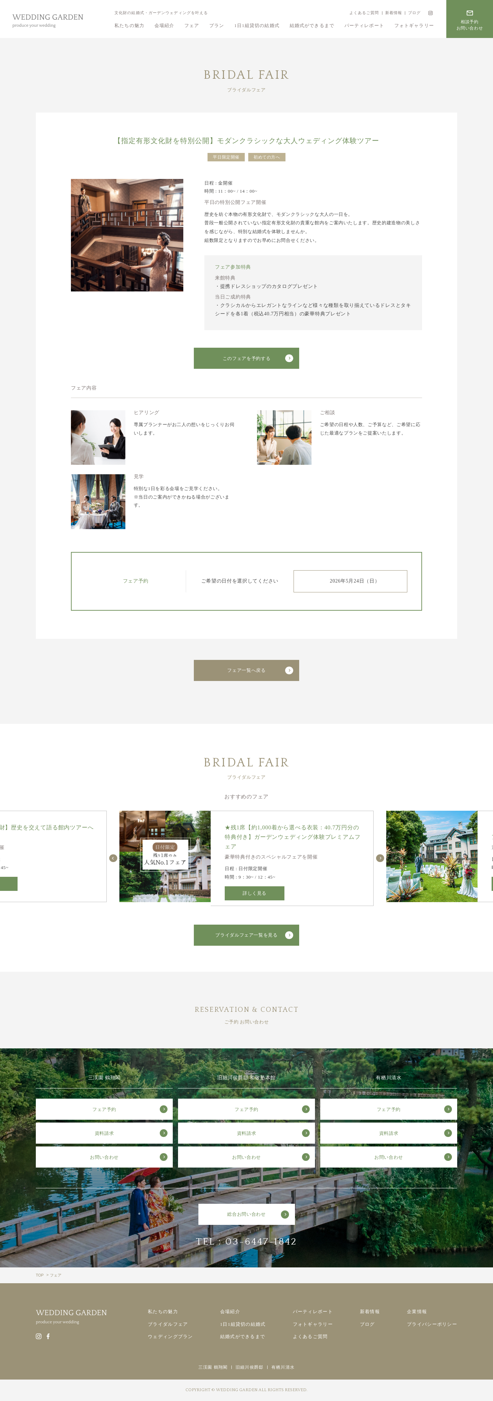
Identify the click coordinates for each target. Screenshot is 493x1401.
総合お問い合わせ (246, 1214)
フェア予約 (104, 1109)
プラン (216, 25)
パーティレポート (364, 25)
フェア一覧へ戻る (246, 670)
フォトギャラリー (414, 25)
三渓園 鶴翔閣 (213, 1367)
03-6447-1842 (261, 1241)
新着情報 (393, 13)
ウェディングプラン (170, 1336)
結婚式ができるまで (312, 25)
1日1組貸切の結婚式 (257, 25)
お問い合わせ (104, 1157)
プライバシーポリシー (432, 1324)
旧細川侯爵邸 (249, 1367)
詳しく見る (255, 893)
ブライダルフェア (168, 1324)
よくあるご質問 (364, 13)
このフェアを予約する (247, 358)
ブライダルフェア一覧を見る (246, 935)
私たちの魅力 (129, 25)
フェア (191, 25)
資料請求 (104, 1133)
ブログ (414, 13)
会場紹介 (165, 25)
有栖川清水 (283, 1367)
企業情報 (417, 1311)
